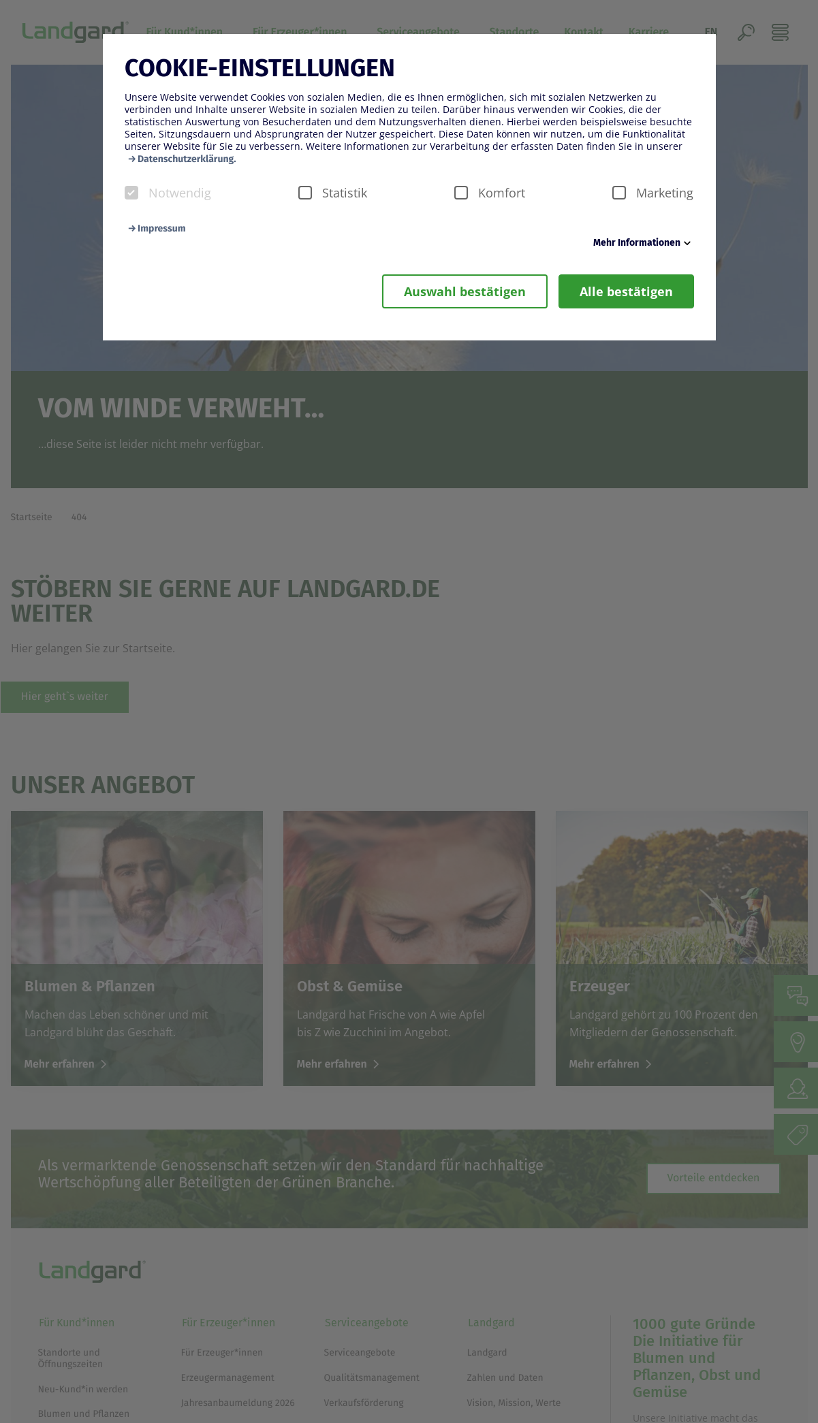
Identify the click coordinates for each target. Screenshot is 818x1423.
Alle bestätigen (626, 291)
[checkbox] (131, 192)
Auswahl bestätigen (465, 291)
